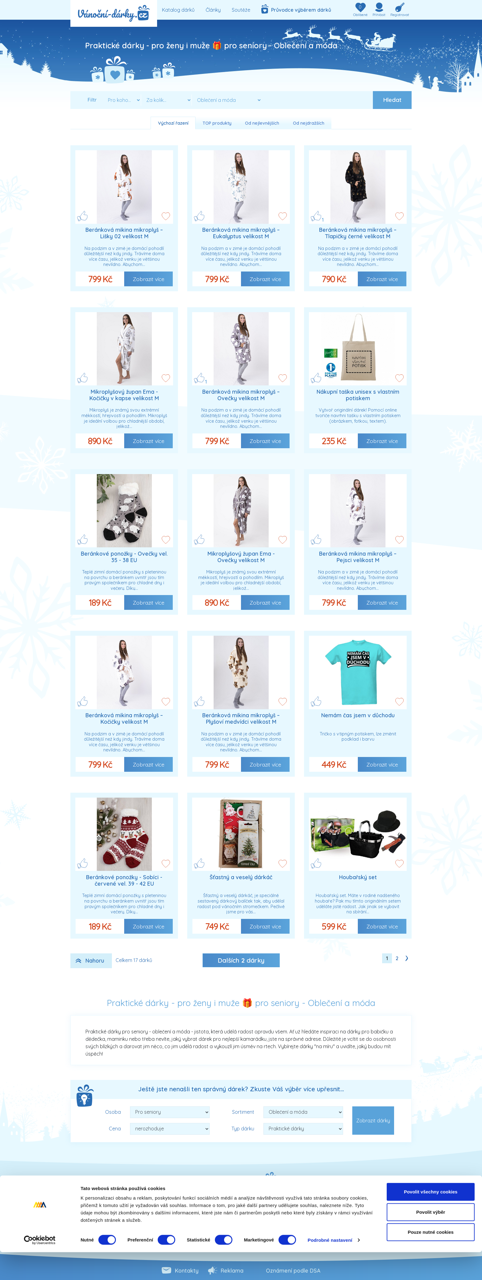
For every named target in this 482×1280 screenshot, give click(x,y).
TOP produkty (217, 123)
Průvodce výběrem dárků (296, 9)
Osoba (113, 1112)
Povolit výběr (430, 1239)
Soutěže (241, 10)
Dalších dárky (241, 960)
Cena (115, 1128)
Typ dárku (242, 1128)
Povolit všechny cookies (430, 1219)
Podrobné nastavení (330, 1267)
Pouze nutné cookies (430, 1259)
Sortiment (243, 1112)
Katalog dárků (178, 10)
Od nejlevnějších (262, 123)
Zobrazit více (148, 279)
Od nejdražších (308, 123)
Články (213, 10)
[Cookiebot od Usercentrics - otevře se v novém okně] (40, 1268)
